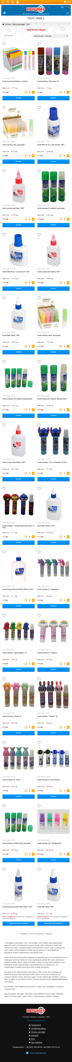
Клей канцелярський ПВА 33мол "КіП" (17, 907)
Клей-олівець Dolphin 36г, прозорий (16, 843)
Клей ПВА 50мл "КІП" (45, 907)
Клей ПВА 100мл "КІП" (11, 335)
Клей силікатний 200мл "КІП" (13, 462)
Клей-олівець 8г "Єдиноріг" (48, 589)
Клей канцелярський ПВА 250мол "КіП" (18, 589)
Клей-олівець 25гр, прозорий (48, 335)
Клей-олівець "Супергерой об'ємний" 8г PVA (18, 527)
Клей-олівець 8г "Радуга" (47, 653)
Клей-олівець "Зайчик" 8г (47, 716)
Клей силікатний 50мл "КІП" (13, 208)
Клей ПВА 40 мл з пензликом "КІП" (16, 272)
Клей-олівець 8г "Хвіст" (11, 780)
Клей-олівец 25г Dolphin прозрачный (52, 399)
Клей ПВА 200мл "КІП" (46, 526)
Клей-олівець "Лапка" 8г (12, 716)
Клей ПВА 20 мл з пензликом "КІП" (51, 145)
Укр (67, 7)
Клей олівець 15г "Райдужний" (49, 843)
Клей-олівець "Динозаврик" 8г (14, 653)
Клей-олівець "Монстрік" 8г (48, 81)
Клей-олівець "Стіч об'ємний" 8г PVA (52, 462)
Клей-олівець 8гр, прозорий (13, 145)
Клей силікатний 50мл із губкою (15, 81)
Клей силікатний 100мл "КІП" (48, 272)
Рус (62, 7)
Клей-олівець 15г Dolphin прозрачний (17, 399)
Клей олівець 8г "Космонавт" (48, 780)
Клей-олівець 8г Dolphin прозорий (50, 208)
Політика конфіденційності (36, 1020)
